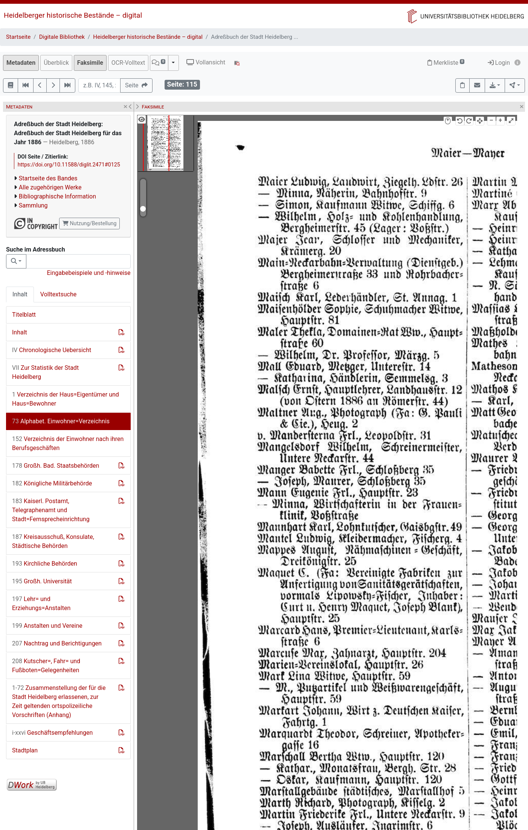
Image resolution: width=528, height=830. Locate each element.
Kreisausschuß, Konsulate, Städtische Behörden (53, 541)
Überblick (56, 62)
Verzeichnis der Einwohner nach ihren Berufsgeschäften (68, 443)
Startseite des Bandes (48, 178)
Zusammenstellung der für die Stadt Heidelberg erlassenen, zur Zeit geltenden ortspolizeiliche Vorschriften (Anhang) (58, 701)
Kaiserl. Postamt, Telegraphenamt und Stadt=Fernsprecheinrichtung (51, 510)
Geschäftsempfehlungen (52, 732)
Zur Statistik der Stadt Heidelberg (45, 372)
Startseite (18, 37)
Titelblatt (24, 314)
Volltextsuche (58, 294)
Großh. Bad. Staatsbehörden (55, 465)
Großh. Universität (42, 581)
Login (499, 62)
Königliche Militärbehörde (52, 483)
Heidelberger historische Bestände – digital (73, 15)
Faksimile (90, 62)
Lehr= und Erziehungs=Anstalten (41, 603)
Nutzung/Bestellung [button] (89, 223)
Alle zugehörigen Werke (50, 187)
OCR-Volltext (128, 62)
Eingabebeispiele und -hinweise (88, 272)
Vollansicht (205, 62)
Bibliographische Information (57, 196)
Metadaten (20, 62)
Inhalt (19, 294)
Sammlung (33, 205)
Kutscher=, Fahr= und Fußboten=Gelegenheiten (46, 666)
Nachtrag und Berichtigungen (57, 643)
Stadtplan (25, 750)
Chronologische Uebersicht (51, 350)
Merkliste (445, 62)
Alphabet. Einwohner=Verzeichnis (61, 421)
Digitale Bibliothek (62, 37)
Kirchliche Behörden (44, 563)
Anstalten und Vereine (47, 625)
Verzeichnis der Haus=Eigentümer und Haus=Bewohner (65, 399)
